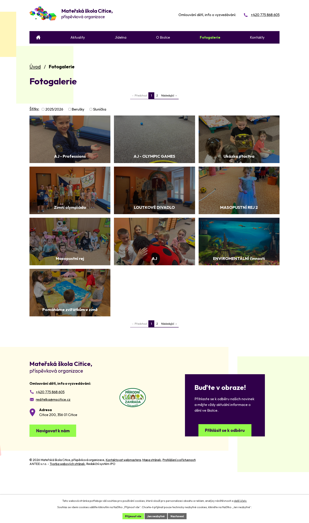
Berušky (78, 109)
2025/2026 (54, 109)
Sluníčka (99, 109)
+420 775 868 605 (50, 439)
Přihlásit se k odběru (225, 479)
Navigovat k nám (56, 479)
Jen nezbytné (156, 516)
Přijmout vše (132, 516)
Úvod (35, 67)
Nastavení (178, 516)
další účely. (240, 500)
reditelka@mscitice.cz (53, 447)
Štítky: (34, 109)
